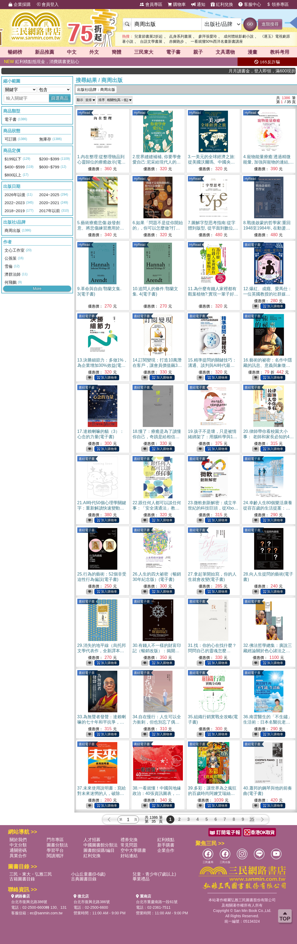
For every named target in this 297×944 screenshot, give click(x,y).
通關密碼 (18, 850)
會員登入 (47, 4)
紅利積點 (165, 839)
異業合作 (18, 855)
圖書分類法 (57, 845)
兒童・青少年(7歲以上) (154, 874)
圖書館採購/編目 (98, 850)
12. (267, 294)
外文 (94, 52)
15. (212, 365)
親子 (198, 52)
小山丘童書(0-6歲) (88, 874)
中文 (72, 52)
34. (157, 722)
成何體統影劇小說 (239, 36)
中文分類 (18, 845)
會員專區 (151, 4)
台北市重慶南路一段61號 (157, 902)
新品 (44, 52)
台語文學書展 (151, 41)
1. (101, 162)
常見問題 (129, 845)
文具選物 (225, 52)
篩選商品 (59, 98)
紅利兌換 (222, 4)
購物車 (177, 4)
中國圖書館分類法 (100, 845)
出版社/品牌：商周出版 (96, 89)
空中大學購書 (133, 850)
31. (212, 650)
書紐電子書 (252, 245)
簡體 (116, 52)
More (37, 288)
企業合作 (165, 850)
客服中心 (249, 4)
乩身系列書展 (180, 36)
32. (267, 650)
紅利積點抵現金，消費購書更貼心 (41, 61)
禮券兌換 (129, 839)
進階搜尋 (270, 24)
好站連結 (129, 855)
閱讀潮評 (55, 855)
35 (252, 819)
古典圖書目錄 (84, 879)
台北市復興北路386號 (29, 902)
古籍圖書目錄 (22, 879)
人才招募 (92, 839)
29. (101, 650)
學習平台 (55, 850)
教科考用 (279, 52)
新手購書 (165, 845)
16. (267, 365)
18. (157, 436)
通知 (198, 4)
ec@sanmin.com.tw (46, 913)
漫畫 (252, 52)
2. (157, 162)
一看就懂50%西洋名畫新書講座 (217, 41)
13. (102, 365)
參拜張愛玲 (207, 36)
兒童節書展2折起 (148, 36)
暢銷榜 (15, 52)
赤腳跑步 (176, 41)
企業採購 (19, 4)
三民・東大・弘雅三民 (30, 874)
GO (250, 24)
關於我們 (18, 839)
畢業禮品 (141, 879)
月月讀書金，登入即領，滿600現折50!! (274, 71)
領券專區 (277, 4)
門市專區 (55, 839)
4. (268, 162)
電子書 (173, 52)
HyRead (84, 113)
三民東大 (143, 52)
